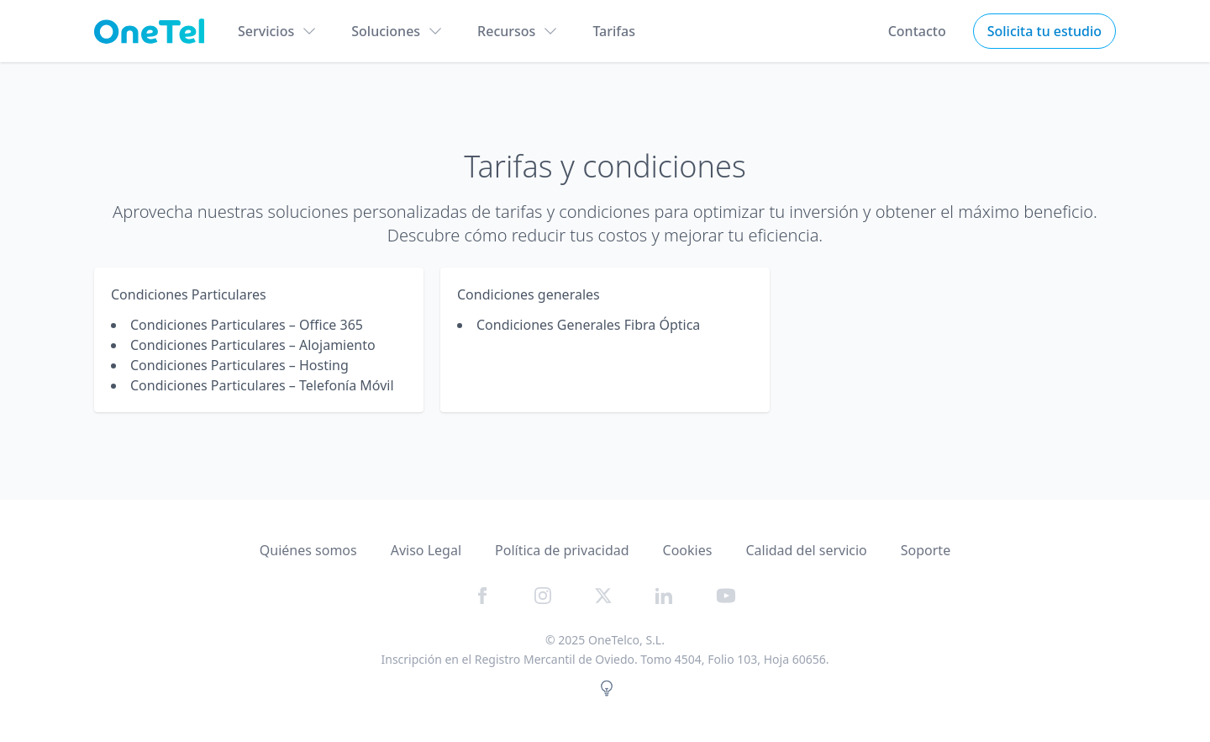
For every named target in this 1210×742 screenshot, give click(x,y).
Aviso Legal (426, 550)
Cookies (688, 550)
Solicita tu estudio (1044, 31)
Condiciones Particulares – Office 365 (246, 324)
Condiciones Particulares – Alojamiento (253, 345)
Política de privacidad (562, 550)
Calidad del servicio (805, 550)
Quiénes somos (308, 550)
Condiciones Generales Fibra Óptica (588, 324)
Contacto (917, 31)
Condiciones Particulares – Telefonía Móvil (262, 385)
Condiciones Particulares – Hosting (239, 365)
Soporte (925, 550)
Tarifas (613, 31)
